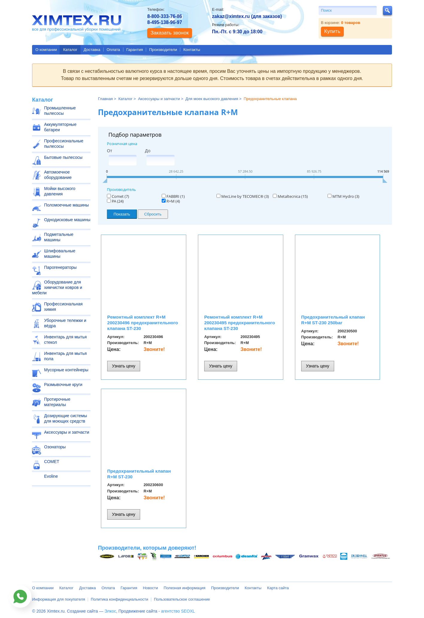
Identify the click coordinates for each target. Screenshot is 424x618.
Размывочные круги (63, 384)
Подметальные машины (58, 237)
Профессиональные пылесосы (63, 143)
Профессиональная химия (63, 307)
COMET (51, 461)
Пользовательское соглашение (182, 599)
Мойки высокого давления (59, 191)
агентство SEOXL (178, 611)
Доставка (92, 49)
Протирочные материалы (57, 402)
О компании (46, 49)
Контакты (191, 49)
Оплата (113, 49)
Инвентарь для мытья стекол (65, 339)
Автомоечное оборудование (58, 175)
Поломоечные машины (66, 205)
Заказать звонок (170, 33)
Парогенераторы (60, 267)
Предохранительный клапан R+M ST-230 (139, 473)
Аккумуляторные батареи (60, 127)
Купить (332, 31)
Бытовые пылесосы (63, 157)
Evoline (51, 476)
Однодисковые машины (67, 219)
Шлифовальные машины (59, 253)
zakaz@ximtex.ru (231, 16)
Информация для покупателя (58, 599)
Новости (150, 588)
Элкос (110, 611)
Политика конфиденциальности (119, 599)
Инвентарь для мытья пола (65, 356)
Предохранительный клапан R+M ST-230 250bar (333, 319)
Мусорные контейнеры (66, 369)
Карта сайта (278, 588)
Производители (163, 49)
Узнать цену (123, 366)
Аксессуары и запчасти (66, 432)
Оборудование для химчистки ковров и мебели (57, 287)
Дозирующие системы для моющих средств (65, 418)
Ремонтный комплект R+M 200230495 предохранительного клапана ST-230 (239, 322)
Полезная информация (184, 588)
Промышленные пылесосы (60, 110)
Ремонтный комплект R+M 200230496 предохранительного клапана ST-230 (142, 322)
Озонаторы (55, 446)
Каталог (70, 49)
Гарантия (134, 49)
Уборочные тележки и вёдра (65, 323)
